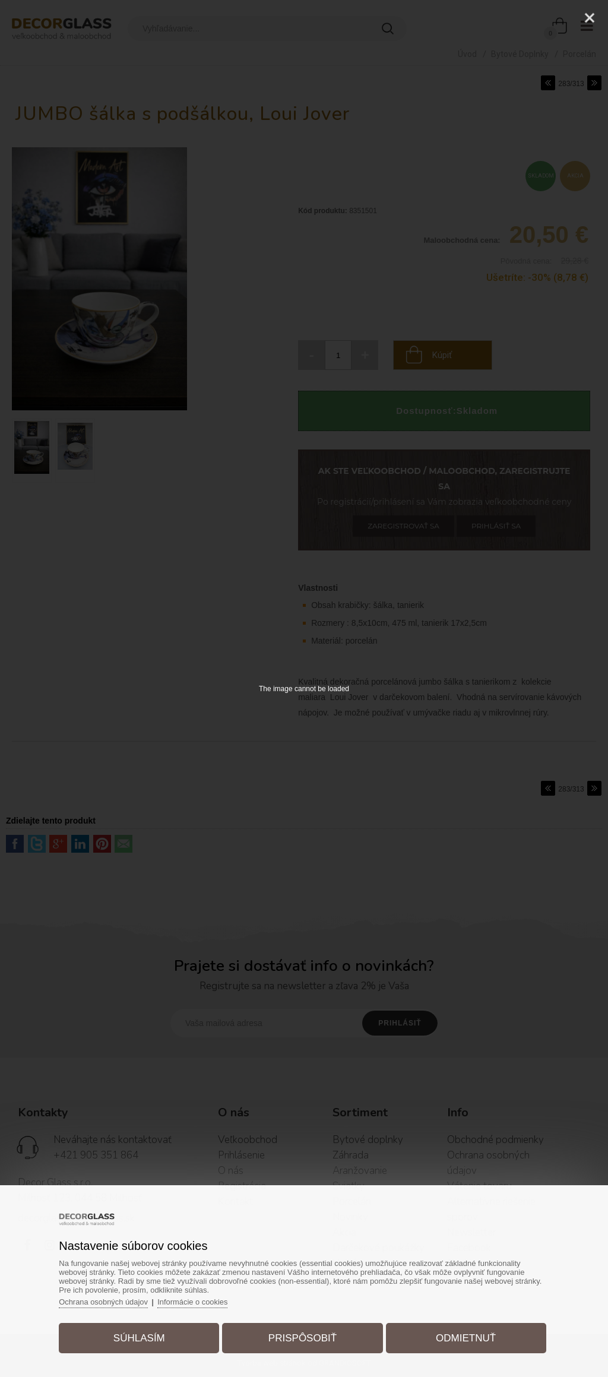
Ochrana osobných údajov (105, 1301)
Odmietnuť (465, 1337)
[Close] (589, 18)
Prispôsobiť (302, 1337)
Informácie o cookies (195, 1301)
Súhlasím (140, 1337)
